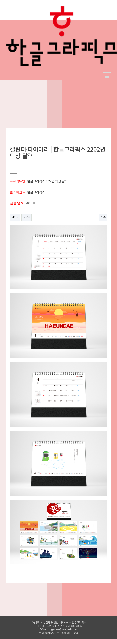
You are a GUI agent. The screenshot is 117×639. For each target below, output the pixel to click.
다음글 (26, 217)
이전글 (15, 217)
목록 (103, 217)
